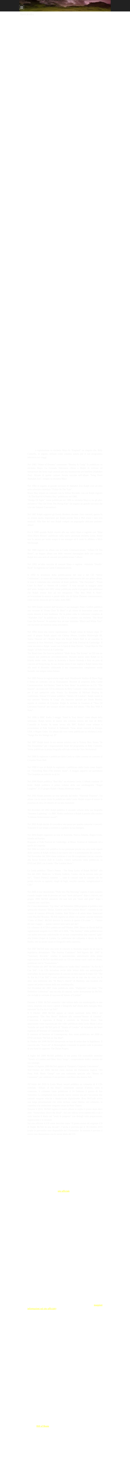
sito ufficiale (63, 1191)
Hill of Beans (42, 1426)
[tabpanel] (64, 728)
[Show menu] (21, 7)
